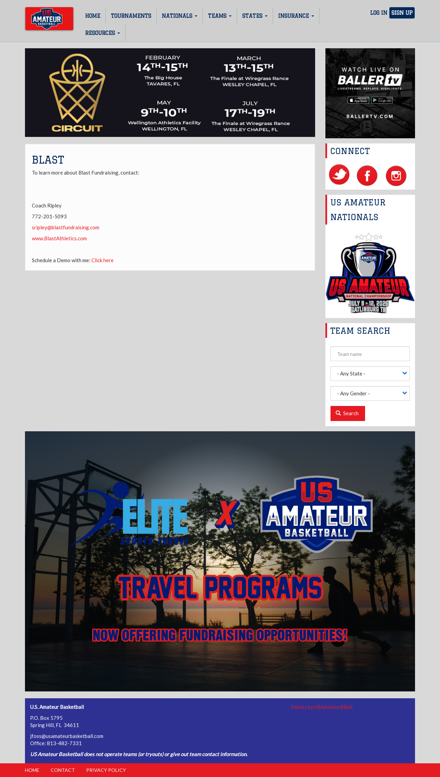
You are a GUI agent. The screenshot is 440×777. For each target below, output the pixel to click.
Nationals (179, 16)
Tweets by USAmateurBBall (321, 707)
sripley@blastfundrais (57, 227)
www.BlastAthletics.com (59, 238)
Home (92, 16)
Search (347, 413)
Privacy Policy (106, 770)
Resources (102, 33)
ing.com (90, 227)
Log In (378, 13)
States (255, 16)
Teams (220, 16)
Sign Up (402, 13)
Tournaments (131, 16)
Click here (102, 260)
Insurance (296, 16)
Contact (63, 770)
